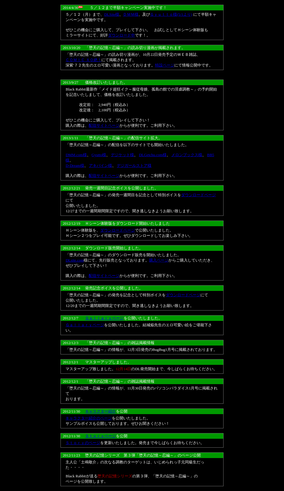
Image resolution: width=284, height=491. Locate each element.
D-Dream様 (75, 165)
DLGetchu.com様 (153, 155)
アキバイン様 (100, 165)
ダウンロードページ (198, 195)
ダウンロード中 (121, 35)
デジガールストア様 (134, 165)
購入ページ (158, 260)
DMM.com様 (76, 155)
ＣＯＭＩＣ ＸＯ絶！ (83, 60)
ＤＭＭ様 (130, 14)
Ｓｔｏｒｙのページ (83, 443)
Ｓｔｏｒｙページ (100, 436)
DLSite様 (111, 14)
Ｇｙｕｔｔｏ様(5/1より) (171, 14)
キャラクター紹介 (100, 411)
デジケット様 (122, 155)
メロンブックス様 (186, 155)
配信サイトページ (104, 125)
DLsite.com (75, 260)
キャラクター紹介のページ (89, 418)
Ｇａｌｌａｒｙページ (104, 318)
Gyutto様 (99, 155)
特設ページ (164, 65)
